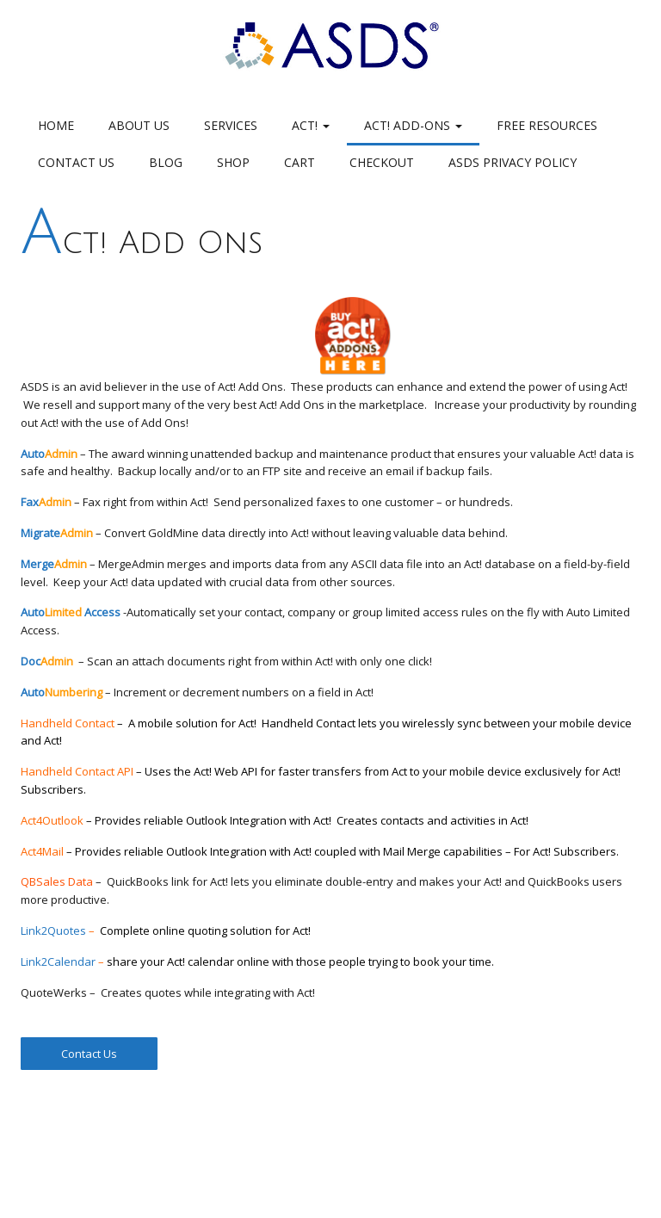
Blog (165, 162)
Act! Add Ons (142, 243)
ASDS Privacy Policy (512, 162)
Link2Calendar (58, 961)
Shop (233, 162)
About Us (139, 125)
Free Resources (547, 125)
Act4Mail (320, 851)
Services (230, 125)
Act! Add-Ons (413, 125)
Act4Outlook (179, 820)
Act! (311, 125)
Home (56, 125)
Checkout (381, 162)
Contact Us (76, 162)
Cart (299, 162)
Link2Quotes (53, 930)
